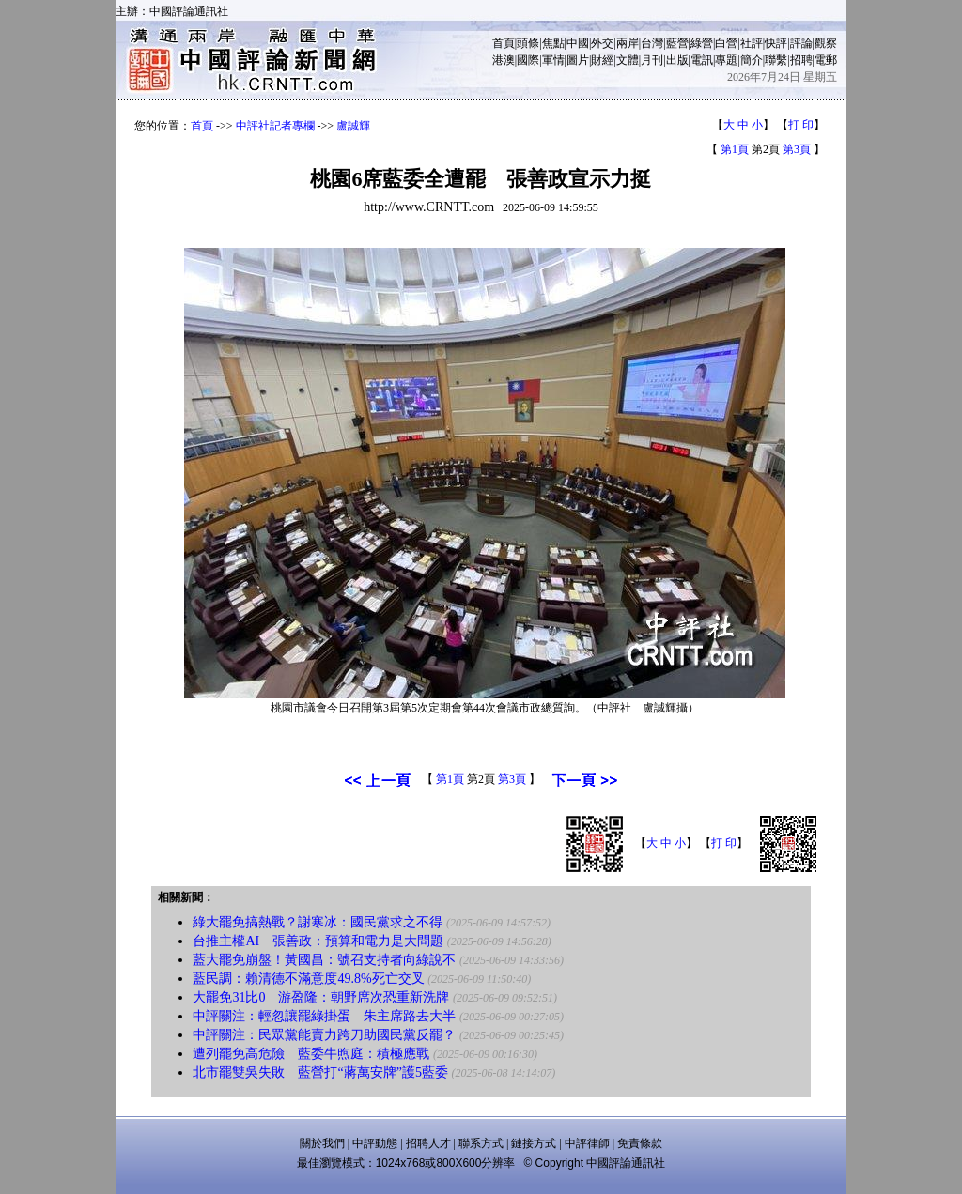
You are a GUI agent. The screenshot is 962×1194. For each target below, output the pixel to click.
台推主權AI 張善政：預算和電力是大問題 (318, 941)
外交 (602, 43)
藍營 (677, 43)
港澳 (503, 60)
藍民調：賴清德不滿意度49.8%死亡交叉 (308, 979)
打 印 (801, 124)
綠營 (701, 43)
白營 (726, 43)
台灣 (652, 43)
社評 (751, 43)
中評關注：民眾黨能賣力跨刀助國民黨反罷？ (324, 1035)
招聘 (801, 60)
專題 (726, 60)
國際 (528, 60)
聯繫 (776, 60)
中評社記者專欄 (275, 125)
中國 (577, 43)
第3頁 (797, 149)
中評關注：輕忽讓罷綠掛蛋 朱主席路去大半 (324, 1016)
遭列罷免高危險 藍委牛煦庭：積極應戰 (311, 1054)
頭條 (528, 43)
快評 (776, 43)
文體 (627, 60)
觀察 (826, 43)
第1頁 (735, 149)
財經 (602, 60)
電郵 (826, 60)
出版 (677, 60)
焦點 (553, 43)
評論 (801, 43)
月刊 (652, 60)
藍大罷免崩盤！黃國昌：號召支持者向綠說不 (324, 960)
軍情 (553, 60)
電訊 (701, 60)
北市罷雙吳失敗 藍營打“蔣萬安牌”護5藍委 (320, 1072)
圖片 (577, 60)
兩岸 (627, 43)
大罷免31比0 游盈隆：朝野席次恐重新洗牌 (321, 997)
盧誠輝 (353, 125)
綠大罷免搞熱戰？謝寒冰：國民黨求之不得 (317, 922)
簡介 (751, 60)
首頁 (503, 43)
